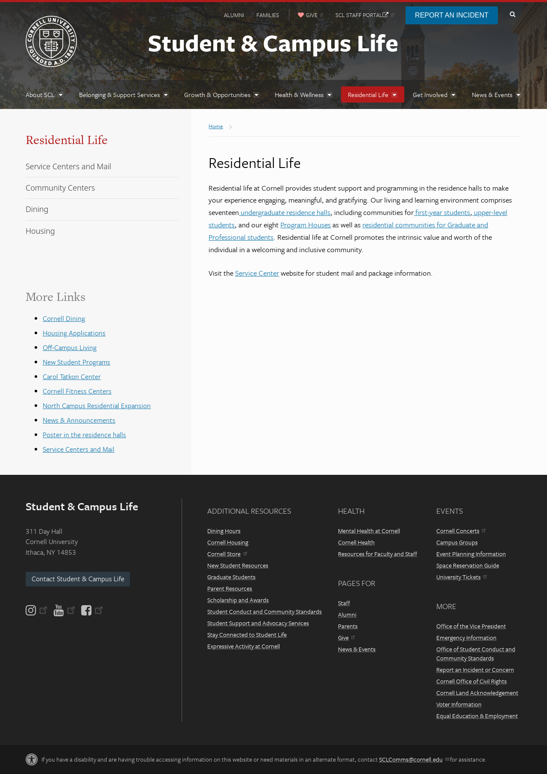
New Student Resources (237, 565)
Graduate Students (231, 576)
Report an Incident (451, 15)
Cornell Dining (64, 318)
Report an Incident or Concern (475, 669)
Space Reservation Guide (467, 565)
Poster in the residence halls (84, 435)
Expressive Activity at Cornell (243, 646)
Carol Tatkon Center (72, 376)
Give (346, 637)
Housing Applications (74, 333)
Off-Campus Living (70, 347)
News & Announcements (79, 420)
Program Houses (305, 224)
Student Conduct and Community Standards (264, 611)
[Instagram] (37, 610)
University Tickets (461, 576)
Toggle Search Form (512, 15)
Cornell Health (356, 542)
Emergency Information (466, 637)
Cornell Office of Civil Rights (471, 681)
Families (267, 15)
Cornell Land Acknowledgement (477, 692)
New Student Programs (76, 362)
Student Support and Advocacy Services (258, 622)
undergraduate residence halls (284, 212)
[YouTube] (64, 610)
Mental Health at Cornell (369, 530)
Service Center (257, 273)
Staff (344, 602)
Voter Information (459, 704)
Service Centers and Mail (79, 449)
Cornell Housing (227, 542)
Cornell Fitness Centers (77, 391)
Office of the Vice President (471, 625)
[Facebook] (91, 610)
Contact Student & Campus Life (78, 579)
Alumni (234, 15)
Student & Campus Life (273, 42)
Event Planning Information (471, 553)
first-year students (442, 212)
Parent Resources (229, 588)
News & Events (357, 649)
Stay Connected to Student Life (247, 634)
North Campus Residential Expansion (97, 405)
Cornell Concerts (460, 530)
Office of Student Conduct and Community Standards (475, 653)
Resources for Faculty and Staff (377, 553)
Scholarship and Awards (238, 599)
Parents (348, 625)
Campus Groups (457, 542)
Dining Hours (224, 530)
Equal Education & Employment (477, 715)
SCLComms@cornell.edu (414, 759)
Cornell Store (227, 553)
